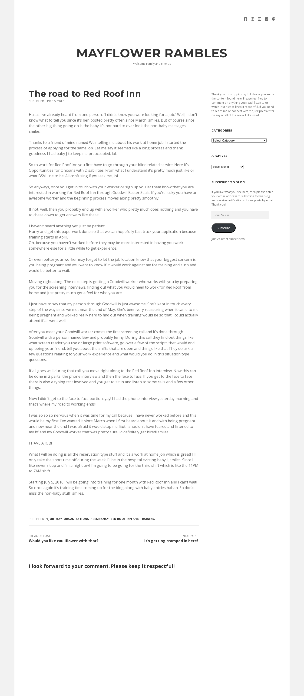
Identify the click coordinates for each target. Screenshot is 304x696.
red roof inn (121, 503)
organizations (76, 503)
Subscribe (224, 212)
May (59, 503)
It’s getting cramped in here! (171, 525)
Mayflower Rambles (152, 37)
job (51, 503)
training (147, 503)
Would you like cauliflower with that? (64, 525)
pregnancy (99, 503)
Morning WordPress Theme (136, 691)
